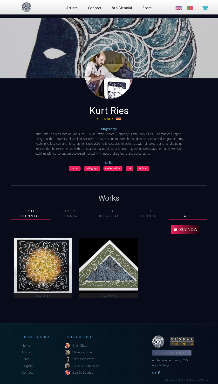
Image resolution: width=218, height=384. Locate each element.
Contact (27, 372)
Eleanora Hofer (82, 352)
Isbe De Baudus (82, 372)
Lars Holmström (83, 359)
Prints (25, 359)
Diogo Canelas (197, 379)
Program (28, 365)
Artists (26, 352)
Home (26, 345)
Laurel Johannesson (86, 365)
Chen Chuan (80, 345)
